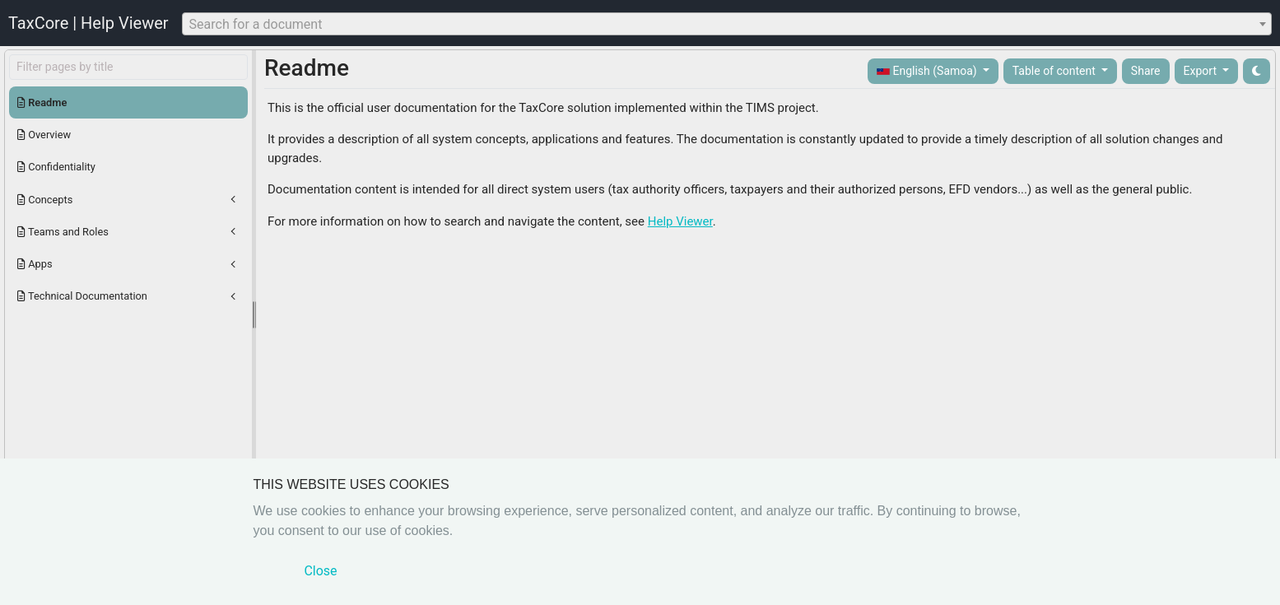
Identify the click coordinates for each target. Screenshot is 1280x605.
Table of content (1055, 70)
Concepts (44, 199)
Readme (42, 102)
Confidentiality (56, 167)
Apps (35, 264)
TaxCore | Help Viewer (88, 23)
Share (1146, 70)
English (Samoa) (928, 71)
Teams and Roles (63, 232)
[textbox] (727, 24)
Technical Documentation (82, 296)
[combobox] (727, 23)
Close (320, 571)
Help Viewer (680, 221)
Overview (44, 134)
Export (1202, 70)
